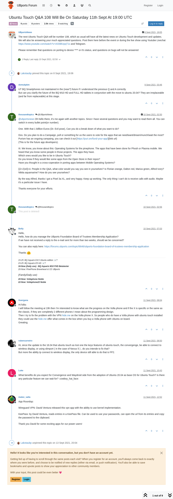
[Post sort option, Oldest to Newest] (142, 23)
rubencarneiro (25, 341)
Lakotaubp (26, 73)
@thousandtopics (44, 207)
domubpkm (24, 85)
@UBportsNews (43, 114)
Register (16, 479)
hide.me (66, 315)
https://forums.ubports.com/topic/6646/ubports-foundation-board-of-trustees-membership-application (96, 246)
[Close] (161, 453)
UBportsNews (25, 32)
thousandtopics (26, 114)
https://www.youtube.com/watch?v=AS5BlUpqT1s (44, 43)
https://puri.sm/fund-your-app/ (92, 138)
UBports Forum (27, 5)
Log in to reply (156, 24)
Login (26, 479)
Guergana (23, 300)
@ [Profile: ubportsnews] (26, 119)
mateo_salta (24, 397)
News (13, 24)
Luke (20, 370)
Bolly (20, 228)
